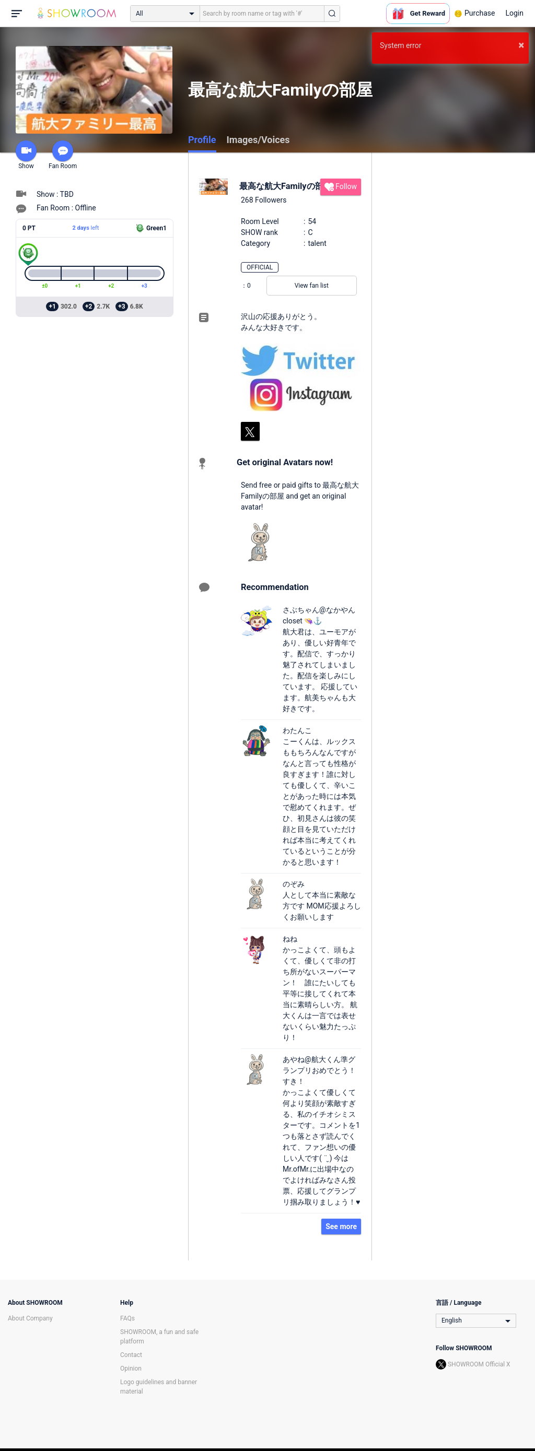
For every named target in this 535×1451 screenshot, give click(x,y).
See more (341, 1226)
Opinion (131, 1368)
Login (514, 13)
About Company (30, 1318)
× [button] (521, 45)
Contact (131, 1355)
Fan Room (63, 155)
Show (26, 155)
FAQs (127, 1318)
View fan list (312, 285)
